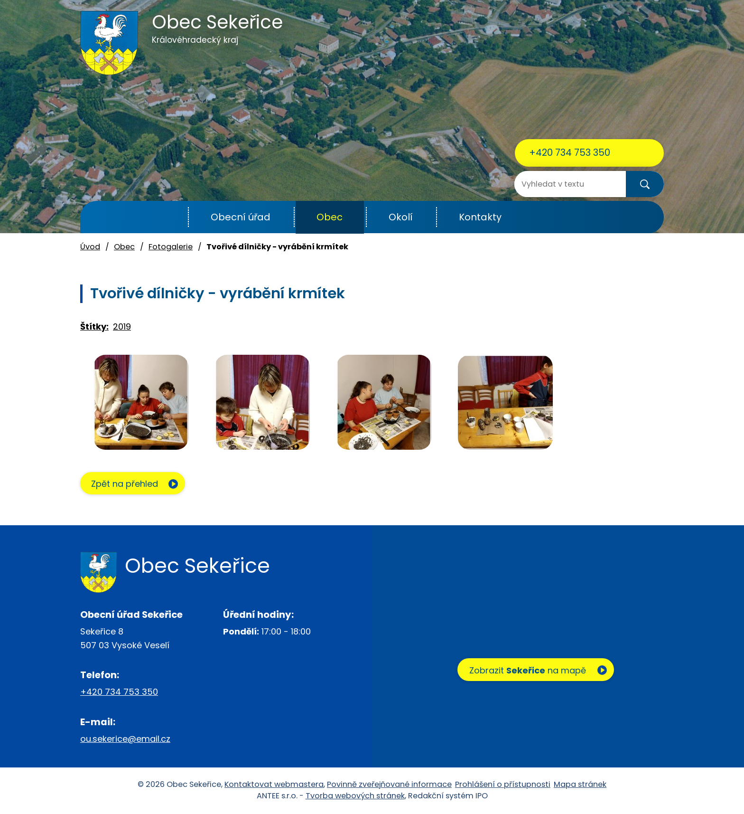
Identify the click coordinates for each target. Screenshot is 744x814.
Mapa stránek (580, 784)
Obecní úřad (240, 217)
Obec (329, 217)
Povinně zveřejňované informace (389, 784)
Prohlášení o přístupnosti (502, 784)
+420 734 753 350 (569, 152)
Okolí (401, 217)
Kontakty (480, 217)
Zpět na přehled (126, 484)
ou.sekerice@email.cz (125, 739)
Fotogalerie (171, 246)
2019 (122, 326)
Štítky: (94, 326)
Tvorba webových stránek (355, 796)
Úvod (165, 217)
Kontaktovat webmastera (274, 784)
